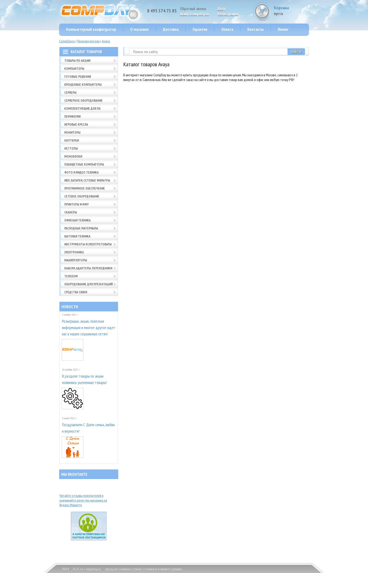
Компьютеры (74, 68)
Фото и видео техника (81, 172)
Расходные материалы (81, 228)
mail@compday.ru (194, 13)
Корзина (291, 10)
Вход (222, 8)
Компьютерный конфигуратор (91, 29)
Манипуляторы (75, 260)
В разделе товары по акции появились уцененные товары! (84, 379)
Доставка (171, 29)
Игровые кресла (76, 124)
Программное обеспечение (84, 188)
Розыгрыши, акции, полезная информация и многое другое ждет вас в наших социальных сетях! (88, 327)
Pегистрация (228, 13)
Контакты (255, 29)
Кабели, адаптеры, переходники (88, 268)
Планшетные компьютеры (84, 164)
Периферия (72, 116)
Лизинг (283, 29)
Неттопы (71, 148)
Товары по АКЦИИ (77, 60)
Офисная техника (77, 220)
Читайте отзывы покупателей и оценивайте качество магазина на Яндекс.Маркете (83, 500)
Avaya (106, 41)
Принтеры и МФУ (76, 204)
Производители (88, 41)
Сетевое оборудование (81, 196)
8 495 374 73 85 (162, 11)
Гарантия (200, 29)
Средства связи (75, 292)
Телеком (71, 276)
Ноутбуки (71, 140)
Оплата (227, 29)
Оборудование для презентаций (88, 284)
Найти (296, 51)
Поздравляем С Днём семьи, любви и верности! (88, 428)
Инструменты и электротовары (88, 244)
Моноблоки (73, 156)
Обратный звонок (193, 8)
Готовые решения (77, 76)
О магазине (139, 29)
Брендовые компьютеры (83, 84)
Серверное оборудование (83, 100)
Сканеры (70, 212)
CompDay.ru (67, 41)
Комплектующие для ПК (82, 108)
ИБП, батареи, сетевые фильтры (87, 180)
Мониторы (72, 132)
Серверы (70, 92)
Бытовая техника (77, 236)
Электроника (74, 252)
